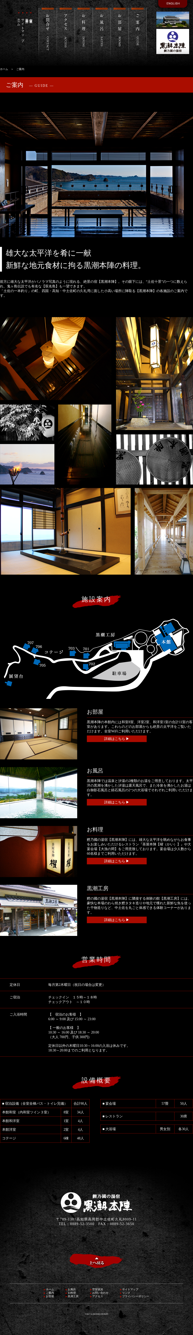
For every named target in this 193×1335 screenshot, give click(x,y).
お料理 (71, 1292)
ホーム (18, 18)
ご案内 (49, 1292)
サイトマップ (23, 26)
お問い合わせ (99, 1292)
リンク (125, 1292)
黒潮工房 (27, 15)
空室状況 (31, 15)
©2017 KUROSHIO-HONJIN (96, 1314)
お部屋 (49, 1296)
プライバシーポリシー (134, 1296)
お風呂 (71, 1289)
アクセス (96, 1296)
